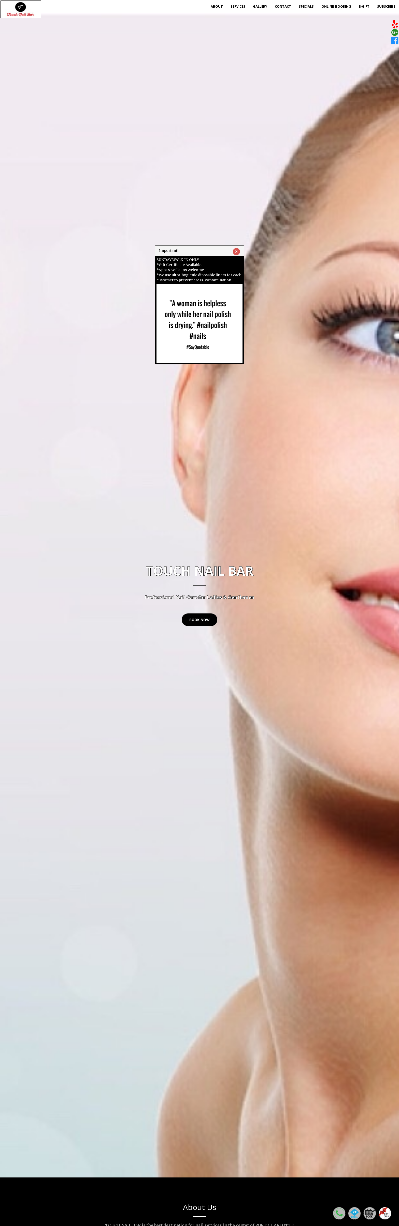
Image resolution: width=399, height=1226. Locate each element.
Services (238, 6)
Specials (306, 6)
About (217, 6)
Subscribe (386, 6)
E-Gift (364, 6)
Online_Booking (336, 6)
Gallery (260, 6)
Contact (283, 6)
